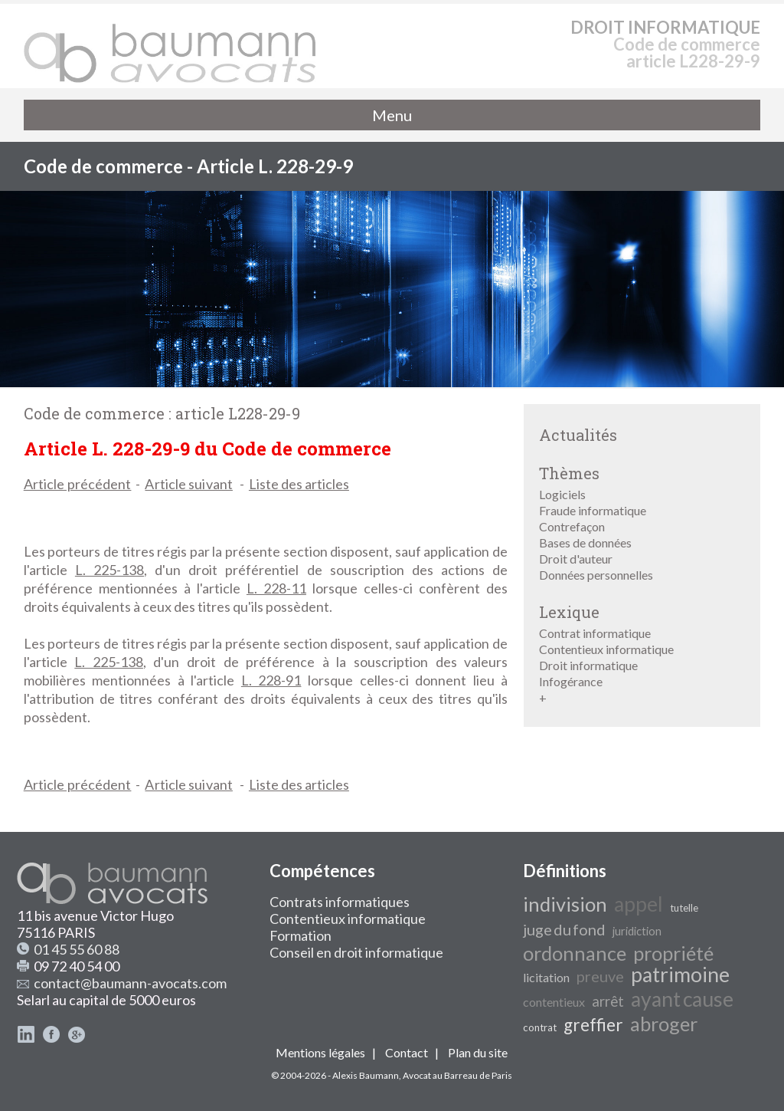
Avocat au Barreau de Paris (457, 1075)
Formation (301, 935)
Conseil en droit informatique (356, 952)
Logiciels (562, 494)
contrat (540, 1027)
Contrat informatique (595, 633)
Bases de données (585, 542)
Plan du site (478, 1052)
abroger (663, 1023)
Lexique (569, 612)
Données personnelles (596, 574)
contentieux (554, 1001)
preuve (600, 976)
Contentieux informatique (606, 649)
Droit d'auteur (575, 558)
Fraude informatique (592, 510)
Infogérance (571, 681)
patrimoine (680, 974)
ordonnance (574, 953)
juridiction (637, 931)
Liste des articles (299, 483)
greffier (593, 1024)
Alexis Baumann (365, 1075)
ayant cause (682, 999)
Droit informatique (588, 665)
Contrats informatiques (340, 901)
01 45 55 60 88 (76, 949)
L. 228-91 (271, 680)
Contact (406, 1052)
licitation (546, 977)
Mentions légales (320, 1052)
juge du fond (564, 929)
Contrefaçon (572, 526)
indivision (565, 903)
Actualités (578, 435)
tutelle (684, 908)
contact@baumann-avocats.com (130, 983)
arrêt (608, 1001)
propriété (673, 953)
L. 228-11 (276, 588)
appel (638, 904)
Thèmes (569, 473)
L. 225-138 (109, 569)
